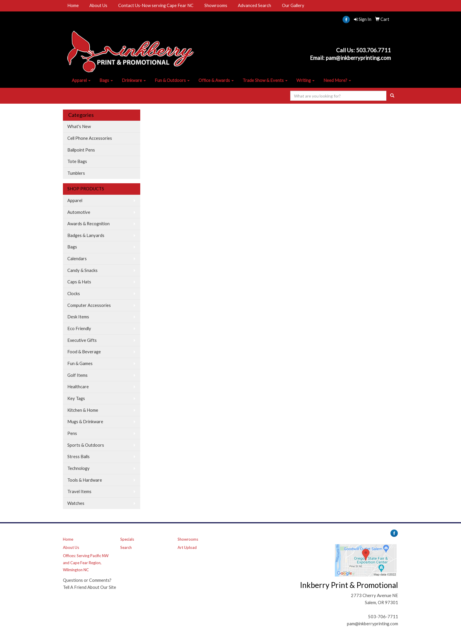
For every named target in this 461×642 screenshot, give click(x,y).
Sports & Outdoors (85, 445)
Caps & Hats (79, 281)
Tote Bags (77, 161)
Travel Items (79, 491)
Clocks (73, 293)
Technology (78, 468)
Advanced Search (254, 5)
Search (126, 547)
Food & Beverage (84, 351)
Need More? (337, 80)
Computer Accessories (89, 305)
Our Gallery (293, 5)
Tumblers (76, 173)
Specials (127, 539)
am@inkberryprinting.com (360, 58)
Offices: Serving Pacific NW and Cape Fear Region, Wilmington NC (85, 562)
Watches (75, 503)
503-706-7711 (383, 616)
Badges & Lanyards (85, 235)
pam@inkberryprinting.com (372, 623)
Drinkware (134, 80)
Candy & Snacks (82, 270)
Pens (72, 433)
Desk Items (78, 316)
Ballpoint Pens (81, 149)
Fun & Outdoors (172, 80)
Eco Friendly (79, 328)
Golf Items (77, 375)
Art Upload (187, 547)
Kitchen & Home (82, 410)
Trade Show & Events (265, 80)
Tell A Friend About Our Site (89, 587)
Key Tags (76, 398)
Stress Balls (78, 456)
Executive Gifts (82, 340)
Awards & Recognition (88, 223)
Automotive (78, 212)
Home (73, 5)
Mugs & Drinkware (85, 421)
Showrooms (215, 5)
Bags (106, 80)
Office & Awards (216, 80)
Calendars (77, 258)
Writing (305, 80)
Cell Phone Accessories (89, 138)
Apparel (81, 80)
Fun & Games (80, 363)
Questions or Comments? (87, 580)
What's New (79, 126)
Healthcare (78, 386)
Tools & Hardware (84, 480)
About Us (98, 5)
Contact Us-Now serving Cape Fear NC (155, 5)
